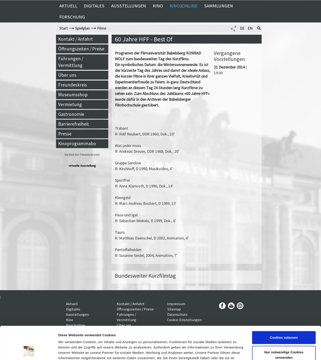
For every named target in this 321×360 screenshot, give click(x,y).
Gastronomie (71, 114)
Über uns (67, 75)
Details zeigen (69, 351)
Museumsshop (73, 95)
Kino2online (183, 6)
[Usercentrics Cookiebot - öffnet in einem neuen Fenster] (28, 351)
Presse (65, 134)
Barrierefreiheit (73, 124)
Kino (158, 6)
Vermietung (70, 104)
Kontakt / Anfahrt (75, 39)
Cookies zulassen (284, 308)
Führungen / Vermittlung (70, 62)
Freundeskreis (72, 85)
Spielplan (82, 28)
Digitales (94, 6)
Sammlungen (218, 6)
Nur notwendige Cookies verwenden (283, 325)
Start (63, 28)
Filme (101, 28)
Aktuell (68, 6)
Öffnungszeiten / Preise (81, 49)
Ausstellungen (128, 6)
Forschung (72, 17)
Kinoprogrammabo (77, 144)
